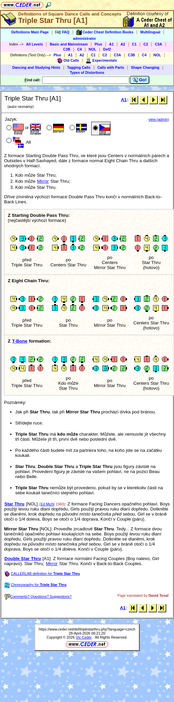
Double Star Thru (22, 558)
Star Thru (14, 503)
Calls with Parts (110, 67)
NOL (92, 49)
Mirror (43, 181)
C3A (158, 44)
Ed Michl (47, 504)
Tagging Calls (79, 67)
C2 (145, 44)
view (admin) (159, 119)
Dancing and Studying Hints (36, 67)
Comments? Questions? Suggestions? (38, 596)
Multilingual (150, 32)
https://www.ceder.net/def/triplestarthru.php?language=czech (87, 629)
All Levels (34, 44)
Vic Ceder (84, 637)
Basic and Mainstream (69, 44)
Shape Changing (145, 67)
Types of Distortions (87, 72)
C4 (79, 49)
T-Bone (19, 341)
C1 (134, 44)
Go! (139, 80)
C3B (66, 49)
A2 (123, 44)
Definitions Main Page (30, 32)
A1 (111, 44)
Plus (98, 44)
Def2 (107, 49)
